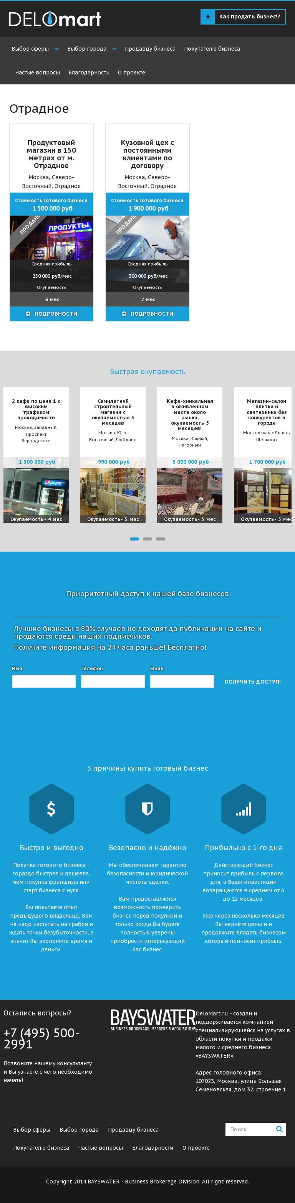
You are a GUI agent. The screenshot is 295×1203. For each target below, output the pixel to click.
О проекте (131, 72)
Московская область (266, 432)
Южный (199, 438)
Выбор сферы (30, 48)
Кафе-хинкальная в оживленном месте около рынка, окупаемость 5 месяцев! (190, 415)
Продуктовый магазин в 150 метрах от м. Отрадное (51, 154)
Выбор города (86, 48)
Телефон (92, 668)
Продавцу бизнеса (150, 48)
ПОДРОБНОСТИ (55, 313)
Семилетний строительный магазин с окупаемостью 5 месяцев (113, 412)
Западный (45, 427)
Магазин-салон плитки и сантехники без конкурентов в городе (267, 412)
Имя (17, 668)
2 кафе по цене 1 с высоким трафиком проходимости (36, 409)
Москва (38, 177)
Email (157, 668)
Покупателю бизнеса (212, 48)
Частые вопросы (37, 72)
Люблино (126, 439)
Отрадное (68, 186)
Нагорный (190, 445)
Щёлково (266, 439)
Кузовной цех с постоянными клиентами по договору (147, 154)
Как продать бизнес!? (243, 17)
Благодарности (88, 72)
